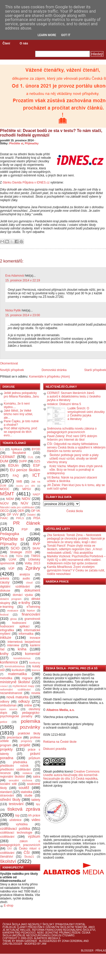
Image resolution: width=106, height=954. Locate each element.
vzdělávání (7, 836)
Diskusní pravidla (54, 749)
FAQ (16, 476)
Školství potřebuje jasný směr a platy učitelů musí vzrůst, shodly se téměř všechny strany (72, 458)
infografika (7, 630)
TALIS (3, 556)
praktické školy (29, 733)
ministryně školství (15, 682)
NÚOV (4, 503)
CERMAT (7, 457)
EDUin (13, 465)
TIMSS (35, 556)
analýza (24, 574)
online (28, 705)
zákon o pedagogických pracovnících (20, 843)
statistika (26, 792)
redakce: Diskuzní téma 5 (64, 404)
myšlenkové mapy (23, 685)
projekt (24, 745)
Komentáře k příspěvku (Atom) (49, 376)
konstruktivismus (15, 666)
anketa (4, 578)
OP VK (35, 511)
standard (6, 792)
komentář (32, 654)
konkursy (34, 662)
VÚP (11, 568)
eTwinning (33, 606)
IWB (19, 481)
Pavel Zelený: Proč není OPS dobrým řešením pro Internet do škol (72, 437)
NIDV (26, 499)
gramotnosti (32, 619)
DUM (4, 461)
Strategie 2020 (21, 552)
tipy (38, 804)
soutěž (24, 788)
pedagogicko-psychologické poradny (20, 714)
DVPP (23, 461)
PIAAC (4, 518)
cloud (29, 582)
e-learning (6, 606)
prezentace (14, 737)
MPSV (26, 489)
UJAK (12, 559)
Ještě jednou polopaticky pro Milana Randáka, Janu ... (21, 396)
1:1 (2, 449)
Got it (65, 35)
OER (20, 511)
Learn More (47, 35)
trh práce (34, 815)
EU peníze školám (25, 470)
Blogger (87, 950)
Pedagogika (9, 534)
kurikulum (18, 670)
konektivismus (22, 658)
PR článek (26, 523)
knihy (4, 654)
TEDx (19, 556)
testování (16, 804)
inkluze (5, 637)
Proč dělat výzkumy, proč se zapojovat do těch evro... (20, 432)
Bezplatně (19, 453)
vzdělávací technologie (16, 832)
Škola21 (29, 856)
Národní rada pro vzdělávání (17, 507)
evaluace (12, 610)
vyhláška (22, 824)
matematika (17, 674)
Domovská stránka (54, 370)
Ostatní (31, 514)
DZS (37, 461)
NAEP (36, 494)
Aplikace (16, 449)
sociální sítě (8, 784)
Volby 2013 (32, 563)
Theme (7, 941)
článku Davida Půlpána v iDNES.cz (26, 182)
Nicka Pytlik (13, 310)
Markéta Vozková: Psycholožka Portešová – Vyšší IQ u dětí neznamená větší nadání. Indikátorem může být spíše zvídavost (76, 559)
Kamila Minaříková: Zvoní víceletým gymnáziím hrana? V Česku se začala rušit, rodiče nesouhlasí (76, 570)
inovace (35, 638)
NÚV (24, 503)
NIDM (10, 499)
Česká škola (74, 511)
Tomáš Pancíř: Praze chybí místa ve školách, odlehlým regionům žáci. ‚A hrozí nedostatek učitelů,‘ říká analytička (74, 549)
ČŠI (27, 853)
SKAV (36, 548)
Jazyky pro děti (25, 485)
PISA (36, 518)
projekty (6, 749)
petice (3, 721)
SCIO (15, 548)
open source (8, 709)
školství (8, 861)
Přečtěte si (16, 143)
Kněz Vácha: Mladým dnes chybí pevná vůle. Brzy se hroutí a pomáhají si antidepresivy (74, 469)
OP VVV (13, 514)
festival (4, 614)
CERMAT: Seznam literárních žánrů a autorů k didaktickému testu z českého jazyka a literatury (73, 396)
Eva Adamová (14, 275)
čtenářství (6, 856)
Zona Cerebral (72, 941)
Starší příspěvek (95, 370)
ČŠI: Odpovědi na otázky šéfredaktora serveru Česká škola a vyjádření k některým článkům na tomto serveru (76, 447)
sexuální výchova (20, 780)
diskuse (5, 590)
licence (36, 670)
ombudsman (8, 705)
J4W (43, 943)
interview (13, 645)
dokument (32, 590)
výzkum (34, 836)
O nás (24, 43)
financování (31, 614)
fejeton (31, 610)
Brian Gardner (26, 941)
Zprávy (32, 568)
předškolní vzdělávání (15, 769)
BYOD (36, 449)
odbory (4, 701)
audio (26, 578)
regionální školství (12, 776)
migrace (27, 678)
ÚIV (9, 848)
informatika (26, 633)
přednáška (20, 762)
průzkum (34, 758)
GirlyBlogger (12, 943)
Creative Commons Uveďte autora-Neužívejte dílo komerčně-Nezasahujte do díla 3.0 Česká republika (71, 775)
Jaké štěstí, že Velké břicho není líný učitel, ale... (18, 414)
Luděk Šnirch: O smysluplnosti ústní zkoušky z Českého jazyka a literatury (86, 414)
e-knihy (24, 603)
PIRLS (20, 518)
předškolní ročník (14, 765)
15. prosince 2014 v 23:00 (22, 315)
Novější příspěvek (12, 370)
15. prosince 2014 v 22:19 (22, 280)
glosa (13, 618)
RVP (36, 544)
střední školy (10, 800)
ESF (36, 465)
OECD (4, 511)
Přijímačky (31, 143)
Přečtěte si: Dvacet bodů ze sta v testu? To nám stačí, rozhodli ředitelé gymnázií (51, 132)
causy (5, 582)
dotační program (11, 598)
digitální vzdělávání (15, 586)
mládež (4, 686)
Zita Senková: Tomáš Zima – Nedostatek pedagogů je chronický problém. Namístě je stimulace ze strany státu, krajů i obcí (76, 538)
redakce (27, 773)
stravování (7, 795)
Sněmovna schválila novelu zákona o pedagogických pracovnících (71, 430)
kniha (22, 649)
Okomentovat (9, 363)
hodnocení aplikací (15, 626)
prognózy (26, 741)
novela (35, 693)
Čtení (6, 43)
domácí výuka (23, 595)
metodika (6, 678)
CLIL (30, 457)
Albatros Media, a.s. (60, 710)
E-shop (8, 905)
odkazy (24, 701)
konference (9, 662)
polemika (30, 721)
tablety (35, 800)
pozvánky (30, 727)
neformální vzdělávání (15, 689)
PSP (25, 529)
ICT (36, 475)
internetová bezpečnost (24, 642)
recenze (5, 773)
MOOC (4, 489)
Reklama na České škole (60, 742)
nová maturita (18, 697)
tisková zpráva (24, 809)
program (5, 745)
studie (28, 795)
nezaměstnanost (11, 693)
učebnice (15, 820)
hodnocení (19, 623)
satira (36, 776)
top (17, 815)
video (36, 820)
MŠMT (7, 493)
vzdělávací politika (15, 829)
